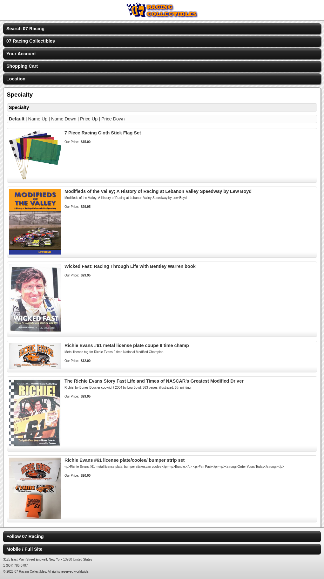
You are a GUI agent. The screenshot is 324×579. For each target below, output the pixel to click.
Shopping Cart (22, 66)
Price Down (113, 118)
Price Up (89, 118)
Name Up (38, 118)
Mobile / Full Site (24, 549)
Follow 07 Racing (25, 536)
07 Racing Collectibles (30, 41)
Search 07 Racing (25, 28)
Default (16, 118)
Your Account (21, 53)
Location (15, 78)
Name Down (63, 118)
